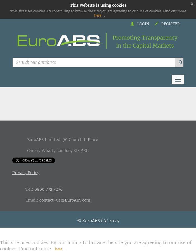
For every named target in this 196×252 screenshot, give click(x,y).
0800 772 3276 (48, 189)
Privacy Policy (25, 172)
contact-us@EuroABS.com (64, 200)
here (97, 15)
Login (140, 24)
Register (167, 24)
